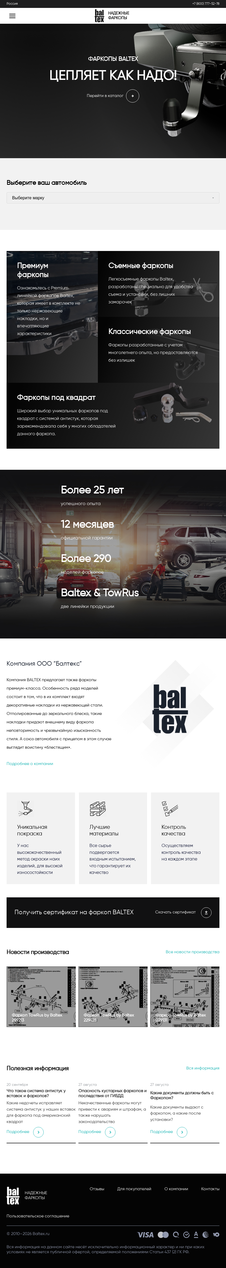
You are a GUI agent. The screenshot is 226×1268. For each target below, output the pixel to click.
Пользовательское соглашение (38, 1216)
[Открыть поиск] (211, 15)
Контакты (210, 1189)
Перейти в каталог (113, 96)
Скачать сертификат (183, 912)
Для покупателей (134, 1189)
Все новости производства (192, 952)
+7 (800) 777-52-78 (205, 4)
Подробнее (25, 1132)
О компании (176, 1189)
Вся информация (202, 1068)
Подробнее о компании (30, 764)
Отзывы (97, 1189)
